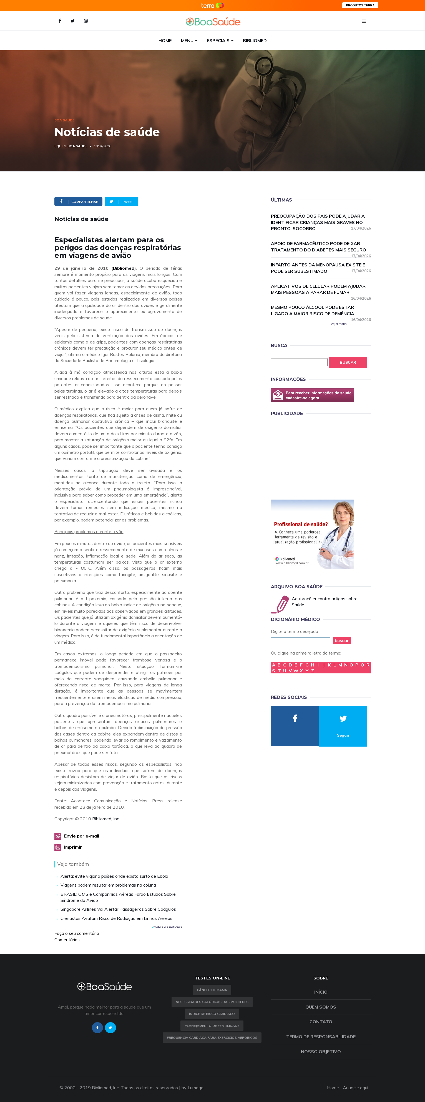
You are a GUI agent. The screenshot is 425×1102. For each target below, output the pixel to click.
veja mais (339, 324)
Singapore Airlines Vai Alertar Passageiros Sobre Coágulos (118, 909)
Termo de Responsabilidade (321, 1036)
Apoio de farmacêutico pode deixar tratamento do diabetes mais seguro (321, 247)
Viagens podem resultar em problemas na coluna (108, 885)
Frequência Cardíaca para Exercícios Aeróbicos (212, 1037)
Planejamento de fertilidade (212, 1026)
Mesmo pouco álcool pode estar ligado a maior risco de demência (321, 310)
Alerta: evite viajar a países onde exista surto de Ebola (114, 876)
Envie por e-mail (81, 836)
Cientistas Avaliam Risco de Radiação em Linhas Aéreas (116, 918)
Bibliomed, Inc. (106, 818)
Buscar (348, 362)
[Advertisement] (312, 457)
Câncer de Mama (212, 990)
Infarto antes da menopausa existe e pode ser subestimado (321, 268)
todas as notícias (167, 927)
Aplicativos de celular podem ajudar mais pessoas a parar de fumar (321, 289)
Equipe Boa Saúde (70, 146)
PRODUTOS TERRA (360, 5)
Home (165, 40)
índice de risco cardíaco (212, 1014)
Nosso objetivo (321, 1051)
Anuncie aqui (355, 1087)
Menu (187, 40)
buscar (342, 640)
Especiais (218, 40)
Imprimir (73, 847)
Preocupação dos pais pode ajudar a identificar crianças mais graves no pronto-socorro (321, 222)
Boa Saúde (64, 120)
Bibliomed (255, 40)
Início (321, 992)
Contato (321, 1021)
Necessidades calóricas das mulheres (212, 1002)
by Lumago (192, 1087)
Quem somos (320, 1007)
